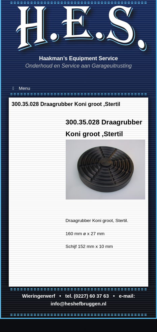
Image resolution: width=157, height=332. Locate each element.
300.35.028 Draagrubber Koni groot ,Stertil (66, 104)
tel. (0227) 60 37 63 (87, 296)
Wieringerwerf (38, 296)
